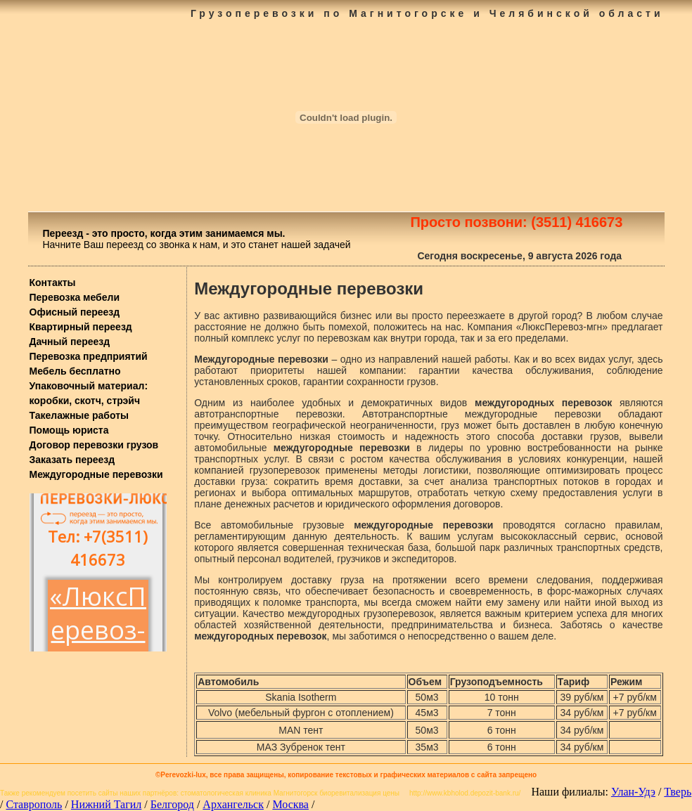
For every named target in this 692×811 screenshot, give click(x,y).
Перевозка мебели (75, 297)
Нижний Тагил (106, 804)
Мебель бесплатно (75, 371)
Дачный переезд (70, 341)
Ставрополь (34, 804)
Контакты (53, 282)
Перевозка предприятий (89, 356)
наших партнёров (148, 793)
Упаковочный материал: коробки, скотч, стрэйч (89, 393)
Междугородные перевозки (96, 474)
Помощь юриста (69, 430)
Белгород (172, 804)
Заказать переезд (72, 459)
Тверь (677, 792)
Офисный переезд (75, 312)
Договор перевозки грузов (94, 444)
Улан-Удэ (633, 792)
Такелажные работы (79, 415)
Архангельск (233, 804)
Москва (290, 804)
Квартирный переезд (81, 326)
